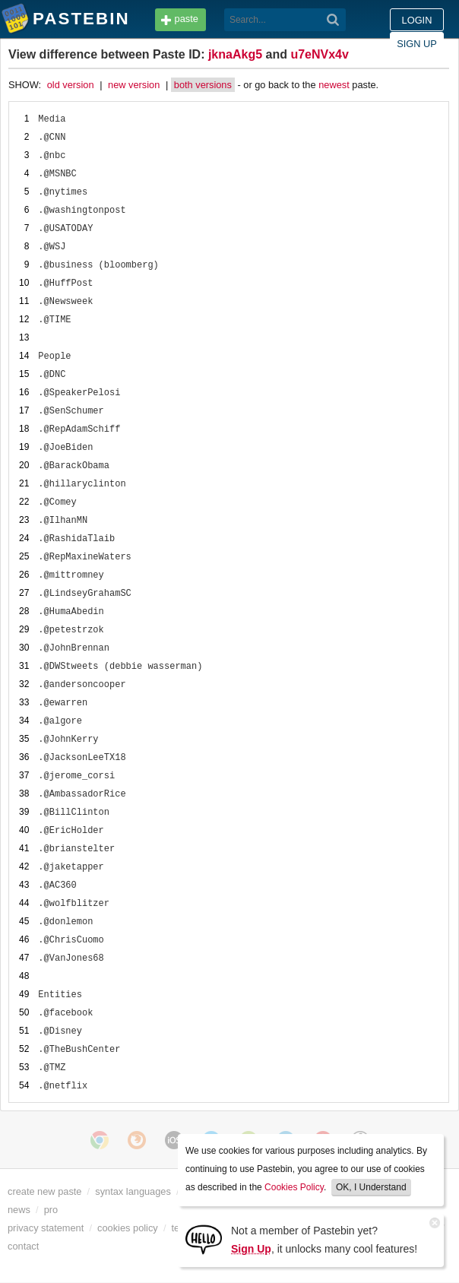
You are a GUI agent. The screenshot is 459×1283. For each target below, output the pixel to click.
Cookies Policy (294, 1187)
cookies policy (127, 1228)
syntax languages (133, 1191)
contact (23, 1246)
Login (417, 20)
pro (51, 1209)
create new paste (44, 1191)
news (19, 1209)
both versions (203, 84)
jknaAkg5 (235, 54)
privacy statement (46, 1228)
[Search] (333, 19)
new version (134, 84)
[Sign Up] (203, 1238)
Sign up (417, 43)
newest (334, 84)
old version (70, 84)
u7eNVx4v (319, 54)
